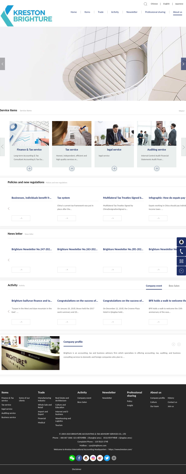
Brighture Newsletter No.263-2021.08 (77, 249)
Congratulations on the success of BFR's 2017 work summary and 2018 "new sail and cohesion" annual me (77, 300)
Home (74, 12)
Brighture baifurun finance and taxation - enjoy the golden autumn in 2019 (32, 300)
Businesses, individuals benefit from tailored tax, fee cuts (32, 197)
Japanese (179, 3)
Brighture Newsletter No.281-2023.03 (123, 249)
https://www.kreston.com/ (120, 449)
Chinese (154, 3)
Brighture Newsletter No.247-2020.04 (32, 249)
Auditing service (156, 149)
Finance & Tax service (29, 149)
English (166, 3)
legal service (114, 149)
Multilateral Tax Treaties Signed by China (123, 197)
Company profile (73, 341)
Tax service (72, 149)
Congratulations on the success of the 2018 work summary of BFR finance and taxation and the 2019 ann (123, 300)
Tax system (63, 197)
